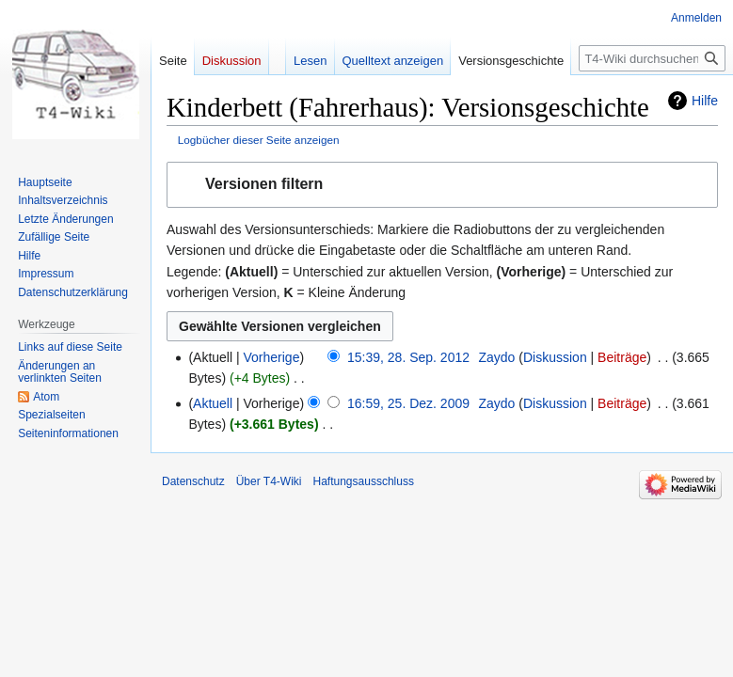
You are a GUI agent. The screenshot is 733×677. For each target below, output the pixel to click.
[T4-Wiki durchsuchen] (652, 58)
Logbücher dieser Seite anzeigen (259, 140)
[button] (442, 184)
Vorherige (272, 357)
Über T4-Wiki (269, 481)
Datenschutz (193, 481)
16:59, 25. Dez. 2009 (408, 403)
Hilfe (705, 100)
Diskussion (555, 357)
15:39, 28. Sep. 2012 (408, 357)
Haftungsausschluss (363, 481)
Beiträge (622, 357)
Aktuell (212, 403)
